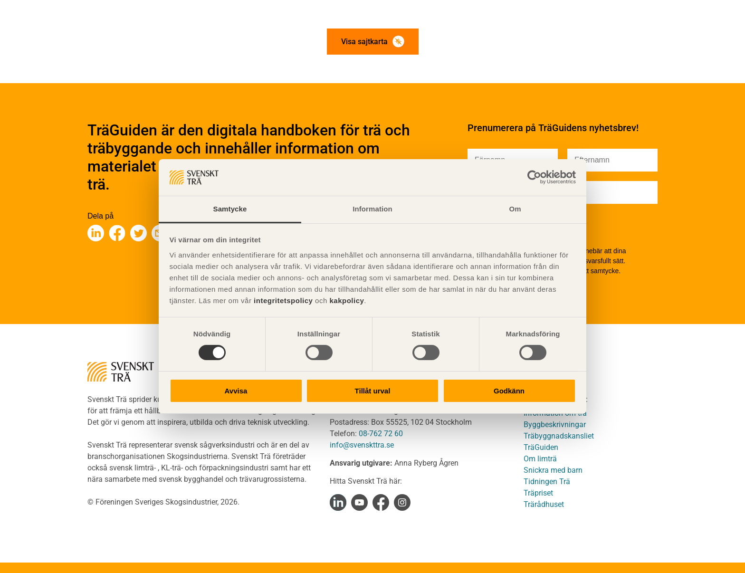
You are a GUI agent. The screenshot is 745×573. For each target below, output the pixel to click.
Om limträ (540, 458)
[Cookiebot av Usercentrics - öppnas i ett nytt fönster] (534, 177)
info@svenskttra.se (362, 444)
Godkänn (509, 391)
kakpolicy (346, 300)
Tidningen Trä (547, 481)
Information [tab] (372, 209)
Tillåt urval (373, 391)
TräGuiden (541, 447)
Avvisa (236, 391)
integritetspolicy (282, 300)
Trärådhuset (544, 504)
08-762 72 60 (381, 433)
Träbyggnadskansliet (559, 435)
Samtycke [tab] (230, 209)
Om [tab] (515, 209)
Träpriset (538, 492)
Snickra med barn (553, 470)
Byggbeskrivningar (555, 424)
